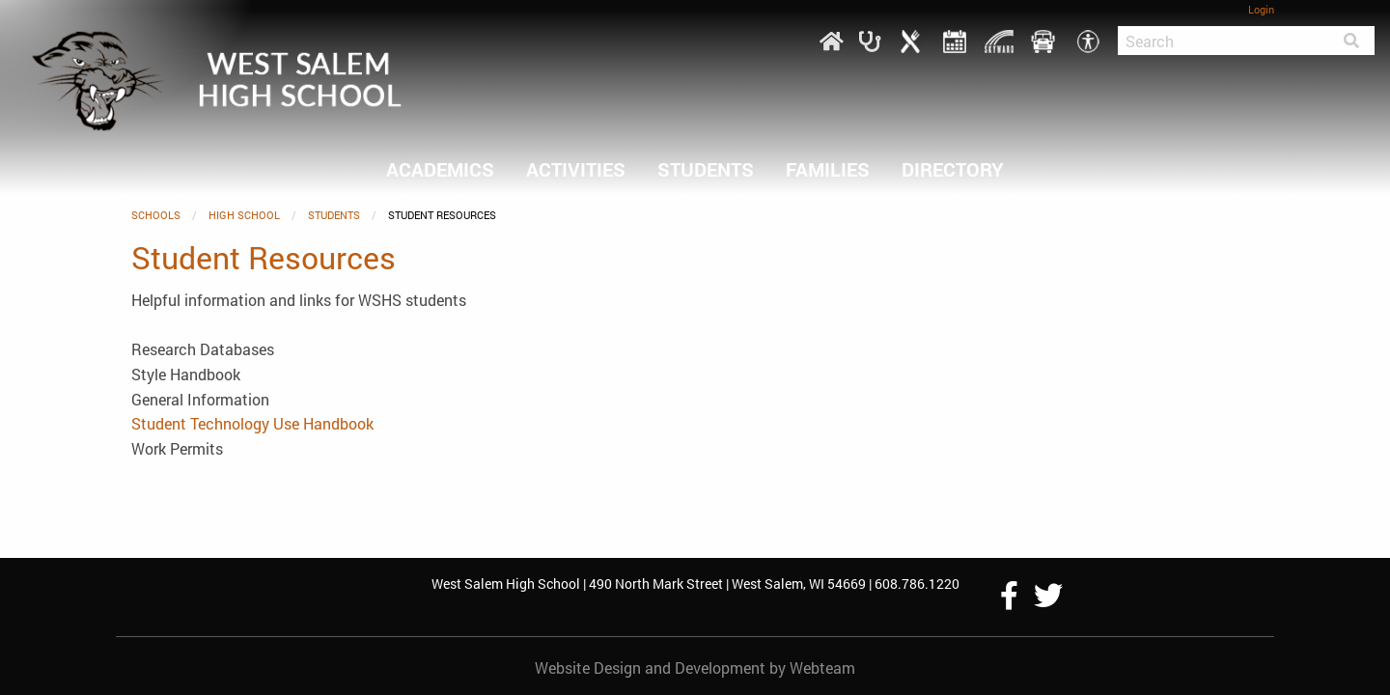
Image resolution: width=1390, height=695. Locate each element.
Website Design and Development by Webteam (695, 667)
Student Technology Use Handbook (252, 423)
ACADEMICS (440, 168)
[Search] (1223, 40)
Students (705, 168)
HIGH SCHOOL (244, 215)
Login (1261, 9)
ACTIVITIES (576, 168)
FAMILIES (828, 168)
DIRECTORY (953, 168)
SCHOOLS (156, 215)
